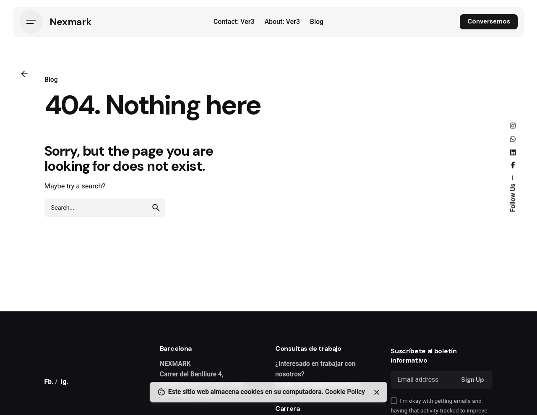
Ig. (64, 382)
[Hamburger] (31, 22)
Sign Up (472, 380)
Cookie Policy (345, 392)
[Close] (376, 392)
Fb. (49, 382)
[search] (156, 207)
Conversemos (488, 21)
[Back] (24, 74)
